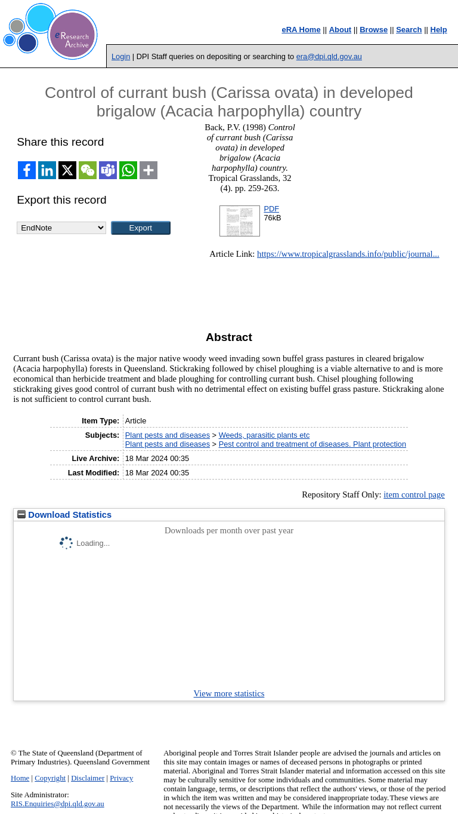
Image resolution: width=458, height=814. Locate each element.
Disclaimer (87, 778)
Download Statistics (64, 515)
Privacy (121, 778)
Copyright (50, 778)
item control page (414, 494)
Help (439, 29)
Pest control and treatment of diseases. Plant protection (312, 444)
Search (409, 29)
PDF (271, 208)
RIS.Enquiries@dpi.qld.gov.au (57, 804)
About (340, 29)
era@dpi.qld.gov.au (329, 56)
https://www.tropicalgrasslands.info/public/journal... (348, 254)
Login (121, 56)
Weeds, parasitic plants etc (264, 435)
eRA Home (300, 29)
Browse (374, 29)
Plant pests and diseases (167, 435)
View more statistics (229, 693)
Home (20, 778)
